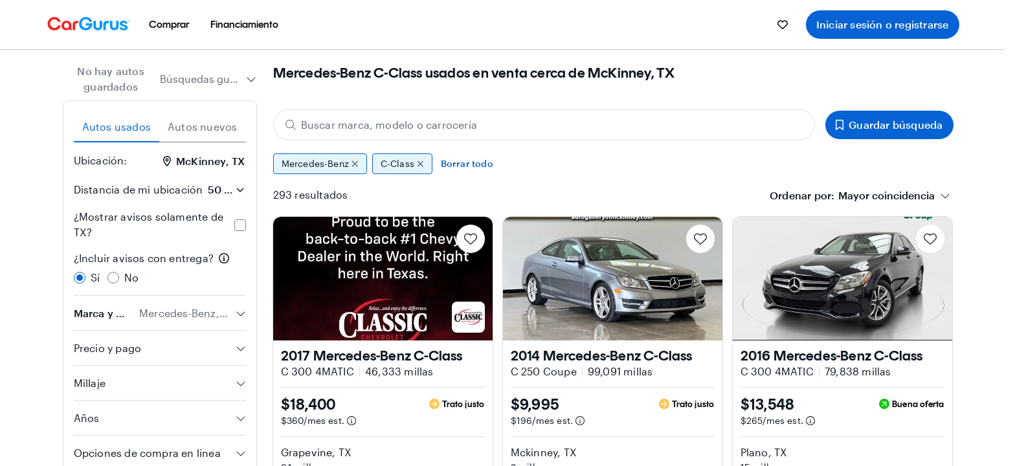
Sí (95, 277)
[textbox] (886, 195)
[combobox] (208, 79)
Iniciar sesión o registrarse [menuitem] (882, 24)
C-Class (402, 164)
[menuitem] (169, 24)
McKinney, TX (204, 161)
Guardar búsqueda (889, 124)
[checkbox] (240, 225)
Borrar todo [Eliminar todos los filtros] (467, 163)
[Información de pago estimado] (351, 420)
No (131, 277)
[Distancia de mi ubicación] (226, 189)
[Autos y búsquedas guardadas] (783, 24)
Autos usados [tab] (116, 126)
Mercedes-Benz (320, 164)
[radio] (79, 277)
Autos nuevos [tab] (202, 126)
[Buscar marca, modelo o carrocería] (544, 124)
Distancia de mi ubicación (138, 189)
